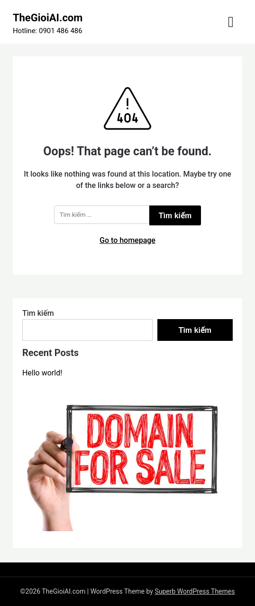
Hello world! (42, 372)
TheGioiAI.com (47, 18)
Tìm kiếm (38, 313)
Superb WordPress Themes (195, 591)
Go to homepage (127, 240)
